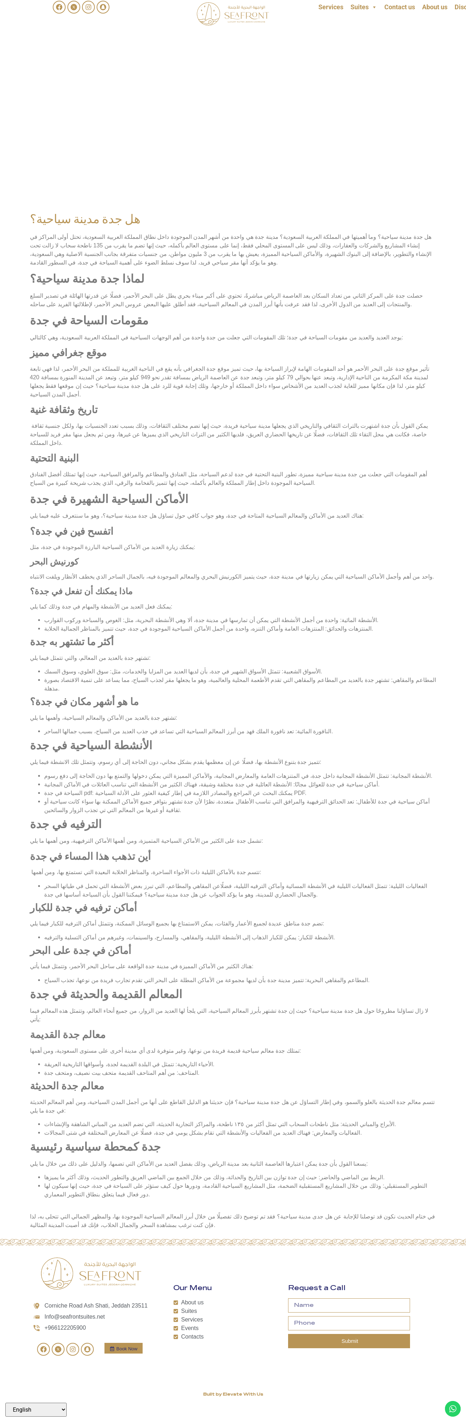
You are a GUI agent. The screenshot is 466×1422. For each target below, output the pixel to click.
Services (330, 7)
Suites (363, 7)
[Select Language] (36, 1410)
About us (434, 7)
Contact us (399, 7)
